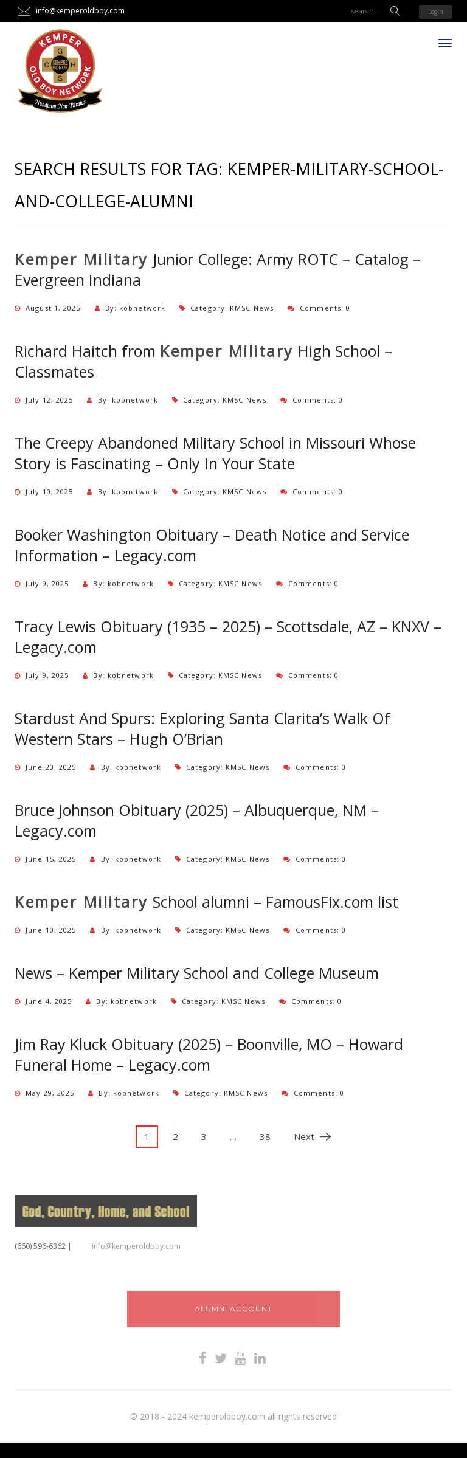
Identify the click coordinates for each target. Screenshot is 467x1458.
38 (265, 1136)
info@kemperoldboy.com (136, 1246)
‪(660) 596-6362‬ (40, 1246)
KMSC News (252, 308)
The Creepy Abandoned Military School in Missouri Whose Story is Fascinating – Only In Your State (215, 453)
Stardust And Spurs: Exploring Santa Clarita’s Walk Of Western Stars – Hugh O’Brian (202, 728)
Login (435, 11)
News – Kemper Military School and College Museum (197, 972)
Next (308, 1136)
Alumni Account (233, 1308)
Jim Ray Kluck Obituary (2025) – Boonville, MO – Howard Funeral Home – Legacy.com (209, 1054)
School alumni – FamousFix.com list (206, 901)
